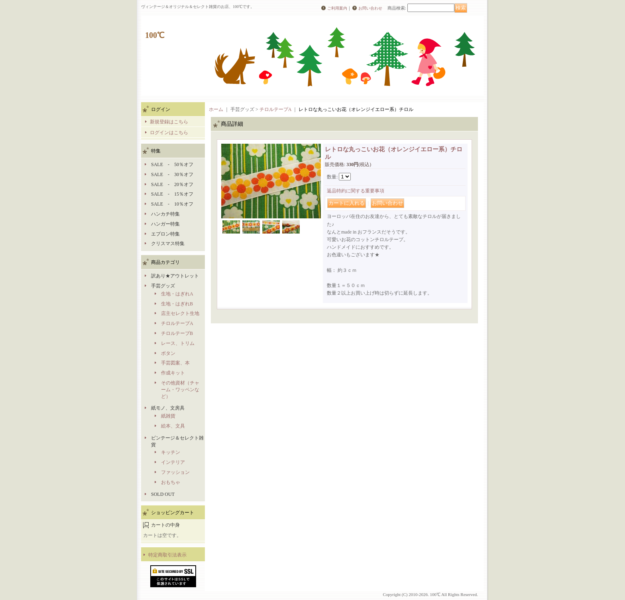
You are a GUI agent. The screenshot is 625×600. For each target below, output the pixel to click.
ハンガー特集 (165, 224)
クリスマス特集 (168, 243)
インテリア (173, 462)
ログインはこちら (169, 132)
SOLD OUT (163, 494)
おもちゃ (170, 482)
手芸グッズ (163, 286)
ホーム (216, 109)
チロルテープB (177, 333)
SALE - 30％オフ (172, 174)
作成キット (173, 373)
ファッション (175, 472)
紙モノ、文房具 (168, 408)
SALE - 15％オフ (172, 194)
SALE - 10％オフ (172, 204)
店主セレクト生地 (180, 313)
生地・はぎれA (177, 294)
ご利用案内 (337, 8)
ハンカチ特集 (165, 214)
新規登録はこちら (169, 122)
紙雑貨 (168, 416)
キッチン (170, 452)
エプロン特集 (165, 234)
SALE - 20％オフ (172, 184)
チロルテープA (177, 323)
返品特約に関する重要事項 (355, 191)
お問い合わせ (370, 8)
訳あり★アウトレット (175, 276)
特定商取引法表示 (167, 555)
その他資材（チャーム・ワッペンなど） (180, 389)
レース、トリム (178, 343)
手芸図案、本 (175, 363)
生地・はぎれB (177, 304)
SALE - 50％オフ (172, 164)
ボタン (168, 353)
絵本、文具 (173, 426)
